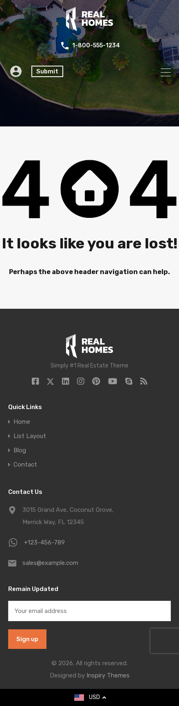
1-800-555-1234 (96, 45)
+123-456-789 (44, 542)
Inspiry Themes (108, 675)
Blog (19, 450)
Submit (47, 71)
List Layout (29, 436)
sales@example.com (50, 563)
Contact (25, 465)
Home (21, 422)
